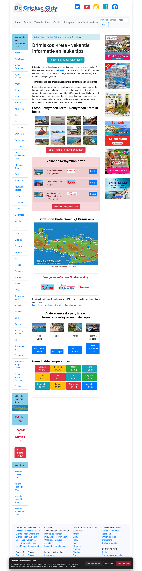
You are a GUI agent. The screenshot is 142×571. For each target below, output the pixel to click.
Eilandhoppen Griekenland (27, 534)
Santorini (77, 549)
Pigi (16, 258)
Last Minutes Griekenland (27, 546)
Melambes (19, 215)
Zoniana (18, 386)
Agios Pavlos (18, 76)
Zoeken (103, 24)
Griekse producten (110, 543)
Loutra (17, 196)
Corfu (75, 537)
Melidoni (18, 221)
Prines (17, 283)
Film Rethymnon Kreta (20, 155)
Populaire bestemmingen (55, 537)
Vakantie (38, 22)
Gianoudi (19, 180)
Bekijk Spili (57, 351)
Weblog (94, 22)
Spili (82, 70)
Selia (17, 318)
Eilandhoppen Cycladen (26, 537)
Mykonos (77, 546)
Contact (105, 552)
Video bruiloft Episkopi (18, 377)
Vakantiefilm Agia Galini (19, 364)
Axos (17, 115)
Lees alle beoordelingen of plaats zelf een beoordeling (56, 305)
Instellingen (109, 563)
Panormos (19, 246)
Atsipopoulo (20, 109)
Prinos (17, 290)
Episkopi (18, 146)
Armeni (18, 102)
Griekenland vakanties (26, 540)
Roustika (19, 312)
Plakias (18, 265)
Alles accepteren (124, 563)
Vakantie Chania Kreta (19, 474)
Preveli (61, 70)
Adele (17, 53)
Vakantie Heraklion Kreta (19, 487)
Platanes (19, 271)
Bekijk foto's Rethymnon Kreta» (65, 149)
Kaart (48, 22)
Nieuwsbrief (82, 22)
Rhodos (76, 552)
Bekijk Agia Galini (39, 350)
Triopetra (19, 355)
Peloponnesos (50, 555)
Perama (18, 252)
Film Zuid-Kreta (19, 166)
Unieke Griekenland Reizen (28, 531)
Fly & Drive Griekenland (26, 543)
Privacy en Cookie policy (112, 555)
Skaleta (18, 324)
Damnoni (19, 127)
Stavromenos (20, 347)
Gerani (17, 174)
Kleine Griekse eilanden (54, 546)
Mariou (18, 208)
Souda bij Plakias (19, 332)
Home (17, 22)
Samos (76, 555)
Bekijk (93, 171)
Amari (17, 84)
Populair (28, 22)
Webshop (57, 22)
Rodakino (19, 305)
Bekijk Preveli (75, 350)
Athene (76, 534)
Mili (16, 227)
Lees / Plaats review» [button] (20, 453)
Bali (16, 121)
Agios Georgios (19, 67)
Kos (74, 543)
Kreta (49, 37)
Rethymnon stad (43, 73)
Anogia (18, 90)
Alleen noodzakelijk (93, 563)
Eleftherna (19, 140)
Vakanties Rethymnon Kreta (66, 207)
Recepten (69, 22)
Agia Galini (19, 59)
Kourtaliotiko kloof (20, 188)
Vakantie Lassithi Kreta (19, 499)
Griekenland (39, 37)
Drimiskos (19, 134)
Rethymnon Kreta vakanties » (65, 59)
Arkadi (17, 96)
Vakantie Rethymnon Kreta (20, 511)
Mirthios (18, 233)
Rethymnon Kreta (62, 37)
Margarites (19, 202)
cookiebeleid (71, 566)
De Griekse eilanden (53, 534)
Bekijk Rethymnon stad (93, 348)
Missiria (18, 240)
